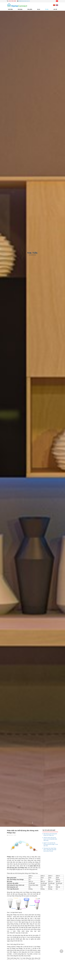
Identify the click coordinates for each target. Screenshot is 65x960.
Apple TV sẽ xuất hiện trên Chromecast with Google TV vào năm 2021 (51, 844)
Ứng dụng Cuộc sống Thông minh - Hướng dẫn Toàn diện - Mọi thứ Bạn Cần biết (50, 850)
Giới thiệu (10, 9)
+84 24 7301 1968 (12, 1)
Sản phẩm (29, 9)
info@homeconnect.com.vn (24, 1)
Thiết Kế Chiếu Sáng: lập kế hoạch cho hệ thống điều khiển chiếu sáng (50, 839)
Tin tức (46, 9)
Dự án (38, 9)
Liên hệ (55, 9)
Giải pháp (20, 9)
